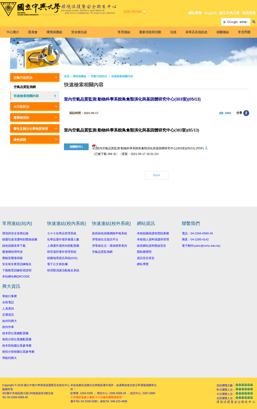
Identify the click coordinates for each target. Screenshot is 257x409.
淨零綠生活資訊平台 (105, 239)
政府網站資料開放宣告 (151, 245)
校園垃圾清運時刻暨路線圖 (19, 239)
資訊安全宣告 (145, 258)
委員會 (34, 32)
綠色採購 (19, 139)
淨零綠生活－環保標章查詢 (109, 245)
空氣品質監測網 (25, 87)
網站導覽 (195, 13)
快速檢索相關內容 (26, 96)
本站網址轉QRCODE (16, 276)
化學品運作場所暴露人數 (63, 239)
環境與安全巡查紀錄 (15, 233)
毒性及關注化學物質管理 (30, 128)
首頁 (66, 76)
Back (156, 175)
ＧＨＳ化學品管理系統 (61, 233)
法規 (172, 32)
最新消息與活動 (149, 32)
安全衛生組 (80, 32)
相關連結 (221, 32)
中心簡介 (14, 32)
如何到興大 (9, 321)
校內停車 (8, 327)
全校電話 (8, 302)
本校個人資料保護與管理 (153, 239)
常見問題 (243, 32)
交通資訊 (8, 314)
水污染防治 (21, 106)
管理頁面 (249, 13)
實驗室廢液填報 (12, 258)
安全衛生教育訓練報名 (16, 264)
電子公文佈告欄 (57, 264)
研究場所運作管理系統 (61, 251)
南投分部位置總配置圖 (16, 339)
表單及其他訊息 (195, 32)
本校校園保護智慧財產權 (153, 233)
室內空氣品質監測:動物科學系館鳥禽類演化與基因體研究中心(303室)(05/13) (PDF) (148, 147)
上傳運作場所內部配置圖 (63, 245)
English (210, 13)
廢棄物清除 (21, 117)
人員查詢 (8, 308)
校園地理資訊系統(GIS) (62, 258)
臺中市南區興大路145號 (21, 393)
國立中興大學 (229, 13)
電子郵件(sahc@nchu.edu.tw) (201, 245)
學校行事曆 (9, 296)
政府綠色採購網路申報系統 (109, 233)
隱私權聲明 (144, 251)
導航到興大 (9, 358)
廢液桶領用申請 (12, 251)
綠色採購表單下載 (14, 245)
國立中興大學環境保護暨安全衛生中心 (47, 385)
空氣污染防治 (22, 77)
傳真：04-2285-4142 (195, 239)
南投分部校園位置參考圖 (18, 351)
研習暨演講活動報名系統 (63, 270)
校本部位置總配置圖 (15, 333)
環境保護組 (56, 32)
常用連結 (122, 32)
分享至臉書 (246, 113)
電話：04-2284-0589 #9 (197, 233)
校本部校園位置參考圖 (16, 345)
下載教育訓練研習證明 (16, 270)
